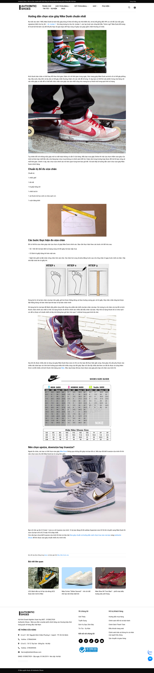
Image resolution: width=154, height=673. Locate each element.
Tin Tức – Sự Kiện (50, 9)
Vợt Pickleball (81, 6)
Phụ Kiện (106, 6)
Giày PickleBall (62, 6)
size (67, 555)
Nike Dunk (63, 451)
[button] (133, 1)
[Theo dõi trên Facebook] (81, 641)
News (46, 555)
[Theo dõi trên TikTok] (91, 641)
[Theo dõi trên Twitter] (97, 641)
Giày (95, 6)
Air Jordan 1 (52, 24)
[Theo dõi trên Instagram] (86, 641)
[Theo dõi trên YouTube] (102, 641)
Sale (63, 9)
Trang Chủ (46, 6)
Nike (62, 368)
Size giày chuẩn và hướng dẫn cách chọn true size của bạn (90, 535)
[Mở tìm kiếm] (129, 7)
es (32, 538)
